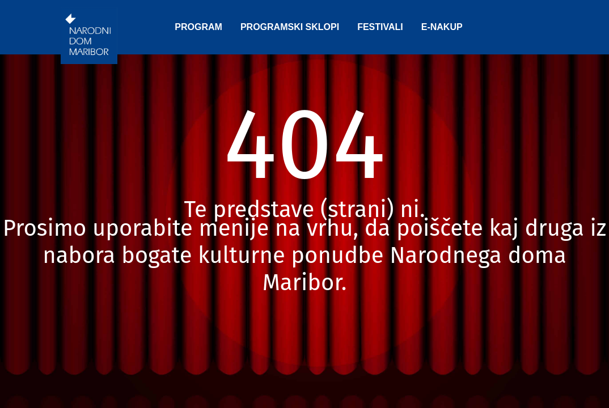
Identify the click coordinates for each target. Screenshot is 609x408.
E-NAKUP (442, 27)
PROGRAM (198, 27)
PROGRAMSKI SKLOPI (289, 27)
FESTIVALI (380, 27)
